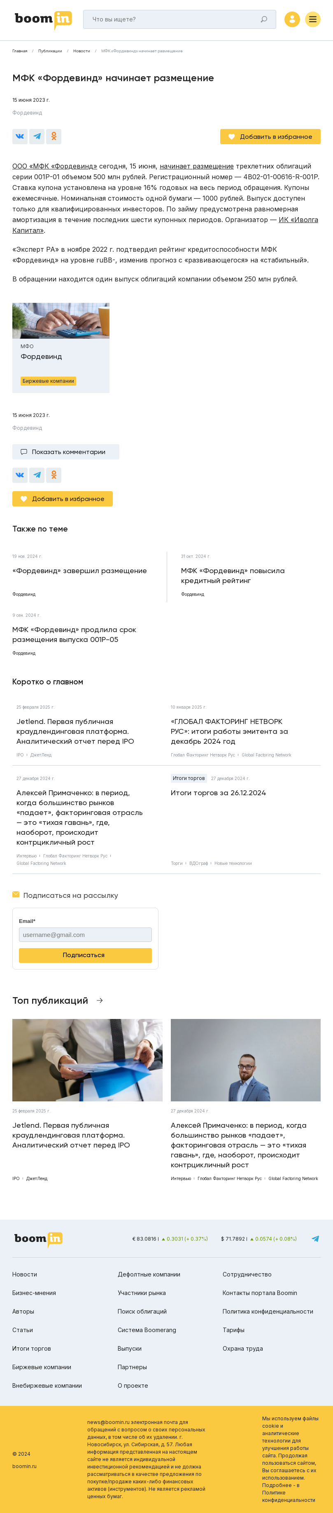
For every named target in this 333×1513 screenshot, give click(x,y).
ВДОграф (198, 863)
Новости (81, 51)
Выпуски (130, 1348)
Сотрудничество (247, 1274)
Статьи (22, 1329)
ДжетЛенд (40, 755)
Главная (19, 51)
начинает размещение (197, 166)
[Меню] (313, 19)
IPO (20, 755)
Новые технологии (233, 863)
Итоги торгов (189, 778)
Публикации (50, 51)
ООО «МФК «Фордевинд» (54, 166)
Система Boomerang (147, 1329)
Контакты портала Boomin (260, 1292)
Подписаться (84, 955)
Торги (177, 863)
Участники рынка (142, 1292)
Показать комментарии (68, 452)
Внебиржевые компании (47, 1385)
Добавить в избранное (276, 137)
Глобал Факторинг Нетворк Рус (203, 755)
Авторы (23, 1311)
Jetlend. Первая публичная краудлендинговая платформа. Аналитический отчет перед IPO (75, 731)
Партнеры (132, 1366)
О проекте (133, 1385)
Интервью (26, 856)
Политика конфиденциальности (268, 1311)
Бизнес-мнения (34, 1292)
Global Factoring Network (266, 755)
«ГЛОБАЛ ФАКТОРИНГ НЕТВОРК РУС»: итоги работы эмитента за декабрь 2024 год (229, 731)
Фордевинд (27, 113)
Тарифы (234, 1329)
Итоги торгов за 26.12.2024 (218, 792)
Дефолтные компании (149, 1274)
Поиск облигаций (142, 1311)
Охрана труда (243, 1348)
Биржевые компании (41, 1366)
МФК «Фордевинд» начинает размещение (142, 51)
